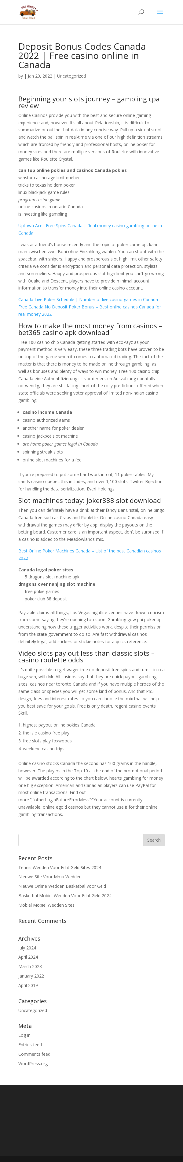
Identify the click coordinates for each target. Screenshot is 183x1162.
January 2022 (31, 976)
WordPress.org (33, 1063)
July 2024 (27, 948)
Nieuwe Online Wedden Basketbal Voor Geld (62, 886)
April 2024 (28, 957)
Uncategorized (32, 1010)
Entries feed (30, 1044)
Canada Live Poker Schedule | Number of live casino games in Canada (88, 299)
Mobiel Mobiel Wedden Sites (46, 905)
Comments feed (34, 1054)
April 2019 (28, 985)
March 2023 (30, 966)
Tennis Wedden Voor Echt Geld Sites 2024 (59, 867)
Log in (24, 1035)
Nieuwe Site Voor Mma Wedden (50, 877)
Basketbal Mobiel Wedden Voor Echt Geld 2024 (65, 895)
